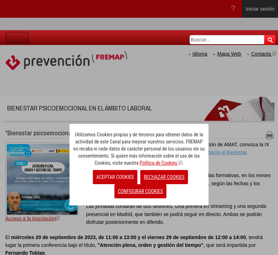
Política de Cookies (161, 163)
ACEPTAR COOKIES (115, 177)
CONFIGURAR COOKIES (140, 191)
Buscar (270, 40)
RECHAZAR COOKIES (164, 177)
